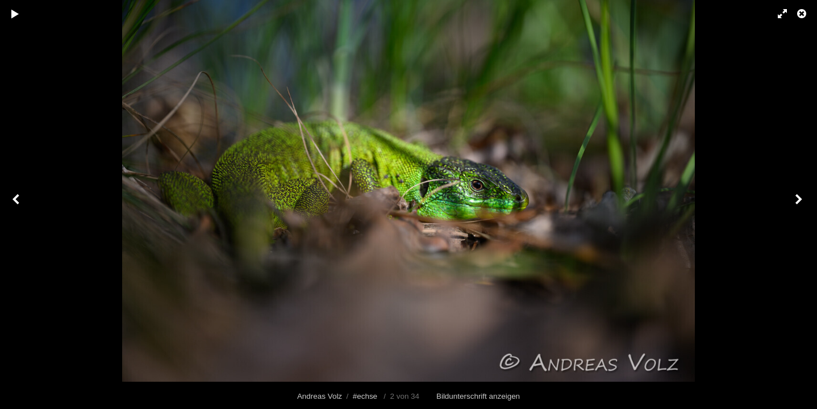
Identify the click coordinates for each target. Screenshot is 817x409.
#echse (365, 396)
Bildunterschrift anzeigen (478, 396)
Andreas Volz (319, 396)
